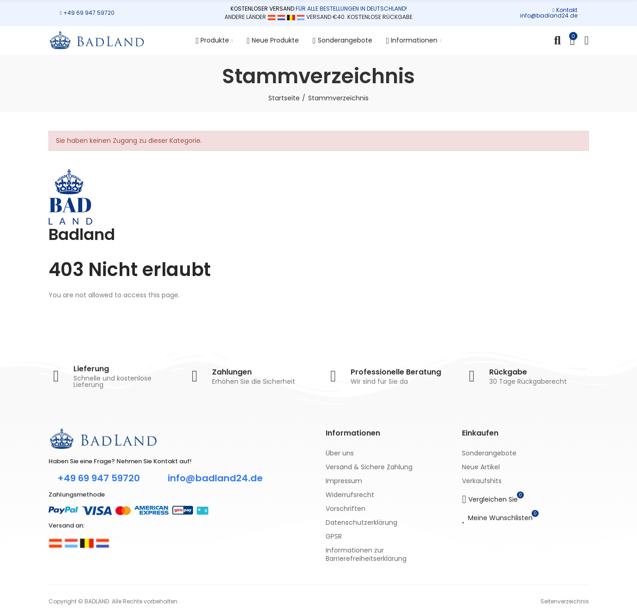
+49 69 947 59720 (89, 13)
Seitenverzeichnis (564, 601)
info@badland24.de (548, 15)
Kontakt (566, 10)
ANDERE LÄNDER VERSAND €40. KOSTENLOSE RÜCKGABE (318, 17)
